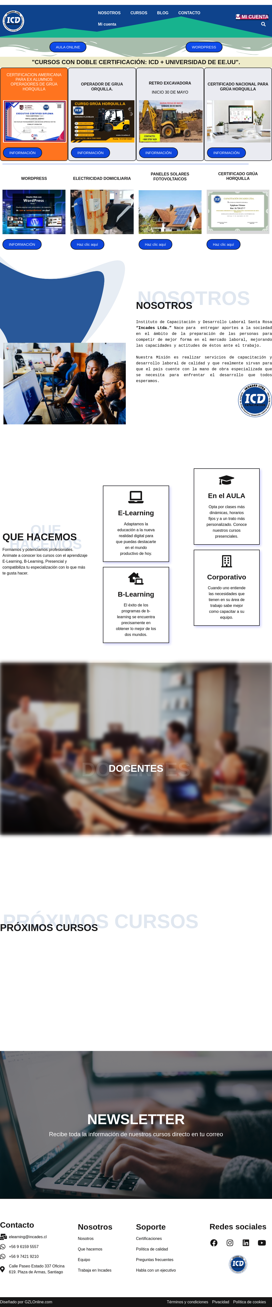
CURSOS (138, 13)
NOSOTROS (109, 13)
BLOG (162, 13)
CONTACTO (189, 13)
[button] (263, 24)
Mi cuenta (107, 24)
